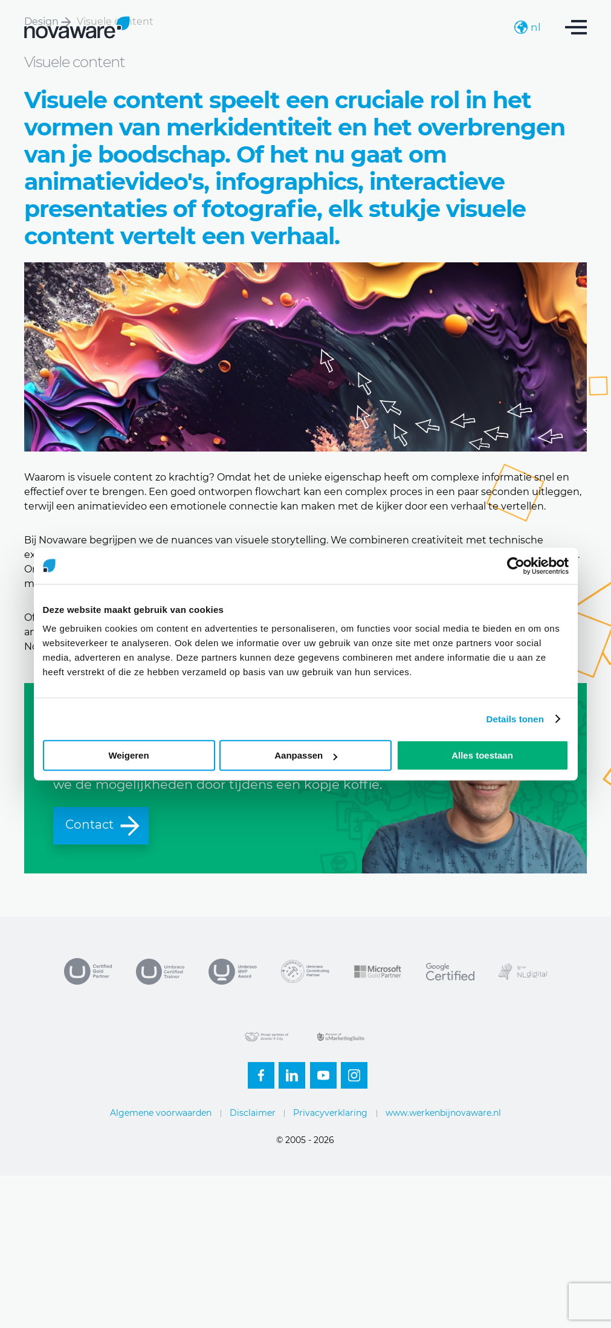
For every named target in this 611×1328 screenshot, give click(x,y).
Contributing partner (305, 971)
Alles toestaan (482, 755)
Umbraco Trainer (160, 971)
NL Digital (523, 971)
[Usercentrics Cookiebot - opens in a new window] (516, 566)
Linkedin (288, 1072)
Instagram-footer (350, 1072)
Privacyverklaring (330, 1112)
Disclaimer (253, 1112)
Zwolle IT (269, 1036)
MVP (233, 971)
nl (527, 27)
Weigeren (128, 755)
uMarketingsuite (341, 1036)
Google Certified (450, 971)
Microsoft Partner (378, 971)
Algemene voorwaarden (161, 1112)
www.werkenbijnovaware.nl (443, 1112)
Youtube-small (319, 1072)
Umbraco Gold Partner (87, 971)
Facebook (257, 1072)
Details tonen (515, 719)
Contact (103, 825)
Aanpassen (305, 755)
